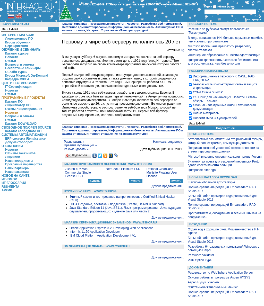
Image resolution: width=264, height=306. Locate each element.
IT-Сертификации (18, 86)
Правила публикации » (80, 145)
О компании (12, 146)
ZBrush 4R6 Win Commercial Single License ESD (78, 172)
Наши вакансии (17, 172)
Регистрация (253, 19)
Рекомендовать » (76, 149)
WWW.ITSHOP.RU (140, 164)
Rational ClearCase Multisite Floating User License (162, 172)
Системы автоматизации (24, 135)
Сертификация (16, 46)
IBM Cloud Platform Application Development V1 (103, 235)
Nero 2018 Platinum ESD (123, 169)
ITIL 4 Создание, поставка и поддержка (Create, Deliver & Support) (117, 204)
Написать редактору (167, 141)
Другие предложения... (167, 186)
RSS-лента (10, 186)
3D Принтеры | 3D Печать (84, 246)
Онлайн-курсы (16, 72)
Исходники (198, 224)
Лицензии (12, 157)
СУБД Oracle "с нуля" (208, 92)
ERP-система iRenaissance (25, 138)
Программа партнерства (23, 164)
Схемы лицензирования (23, 109)
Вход (257, 16)
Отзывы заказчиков (20, 153)
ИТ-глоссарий (14, 183)
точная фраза (226, 6)
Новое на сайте (16, 175)
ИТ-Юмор (9, 179)
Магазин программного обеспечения (95, 164)
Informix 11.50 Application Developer (95, 231)
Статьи (10, 61)
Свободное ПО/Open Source (26, 127)
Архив (7, 190)
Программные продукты (23, 98)
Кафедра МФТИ (17, 79)
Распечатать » (74, 141)
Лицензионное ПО (19, 38)
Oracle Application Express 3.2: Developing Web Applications (111, 228)
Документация (201, 267)
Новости (11, 57)
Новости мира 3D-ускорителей (215, 118)
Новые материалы (206, 113)
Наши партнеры (17, 168)
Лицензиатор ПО (18, 105)
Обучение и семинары (21, 49)
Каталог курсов (17, 53)
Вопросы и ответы (19, 64)
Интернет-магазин (18, 35)
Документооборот (19, 142)
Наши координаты (19, 161)
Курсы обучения (17, 42)
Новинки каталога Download (213, 177)
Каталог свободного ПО (23, 131)
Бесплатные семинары (23, 68)
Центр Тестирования (20, 83)
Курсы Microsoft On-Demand (26, 75)
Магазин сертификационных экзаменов (97, 222)
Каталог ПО (14, 101)
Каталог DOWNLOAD (21, 123)
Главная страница (74, 23)
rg (182, 50)
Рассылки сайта (16, 24)
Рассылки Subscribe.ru (208, 70)
